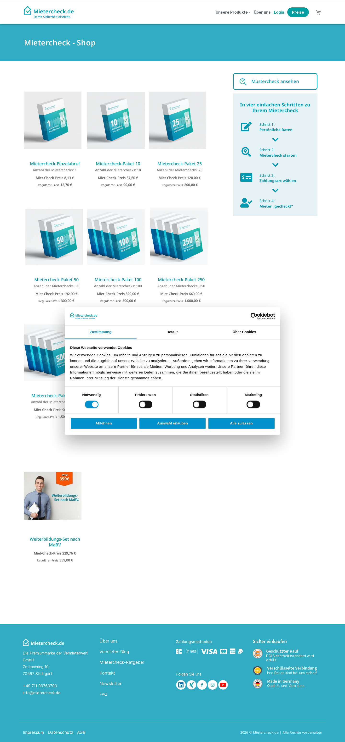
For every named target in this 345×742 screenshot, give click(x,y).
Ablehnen (103, 423)
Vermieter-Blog (114, 651)
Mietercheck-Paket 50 (56, 279)
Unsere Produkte (232, 12)
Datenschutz (60, 732)
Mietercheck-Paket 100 (118, 279)
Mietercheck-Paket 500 (54, 395)
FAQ (103, 694)
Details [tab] (172, 332)
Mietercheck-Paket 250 (181, 279)
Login (279, 12)
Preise (298, 12)
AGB (81, 732)
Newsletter (110, 683)
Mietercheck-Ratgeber (121, 662)
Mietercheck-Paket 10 (118, 163)
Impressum (33, 732)
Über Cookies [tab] (244, 332)
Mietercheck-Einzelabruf (55, 163)
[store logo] (49, 12)
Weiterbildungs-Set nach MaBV (55, 542)
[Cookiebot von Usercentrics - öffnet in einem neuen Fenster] (254, 316)
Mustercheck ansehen (275, 81)
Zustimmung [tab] (101, 332)
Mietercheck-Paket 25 (179, 163)
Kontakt (107, 673)
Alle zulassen (241, 423)
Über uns (262, 12)
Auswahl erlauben (172, 423)
